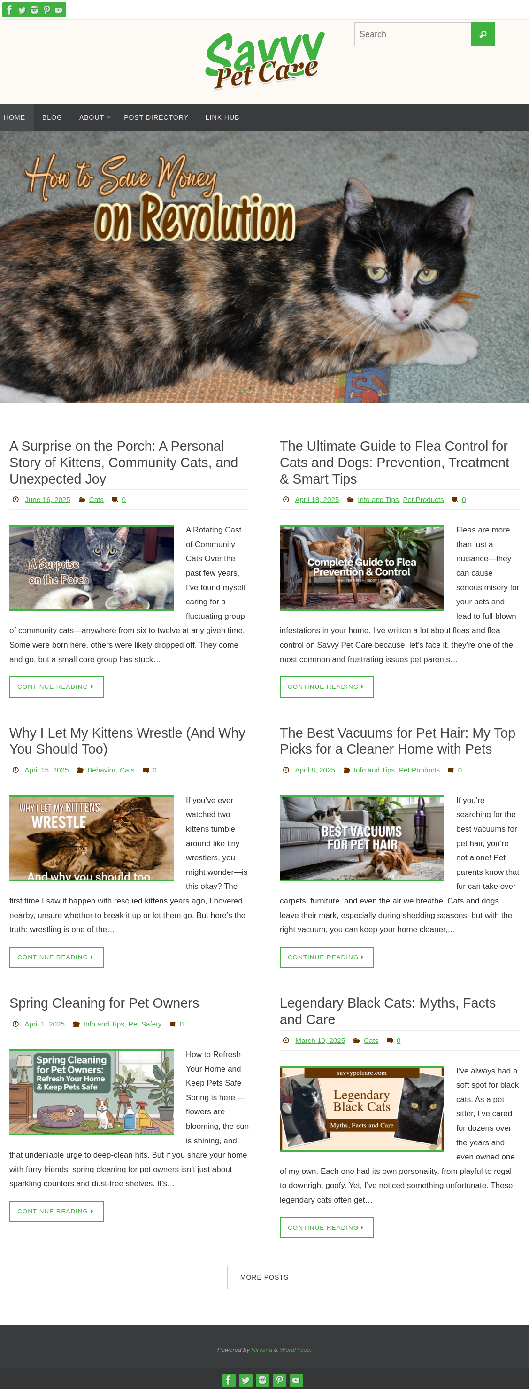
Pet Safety (150, 1022)
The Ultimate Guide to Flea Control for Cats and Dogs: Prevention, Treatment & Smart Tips (398, 462)
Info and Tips (381, 498)
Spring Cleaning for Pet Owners (101, 1001)
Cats (99, 498)
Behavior (104, 768)
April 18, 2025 (318, 498)
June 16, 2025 (48, 498)
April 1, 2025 (45, 1022)
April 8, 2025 (316, 768)
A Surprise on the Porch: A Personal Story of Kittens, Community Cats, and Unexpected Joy (120, 462)
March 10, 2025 (321, 1037)
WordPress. (296, 1347)
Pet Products (429, 498)
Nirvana (261, 1347)
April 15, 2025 (47, 768)
